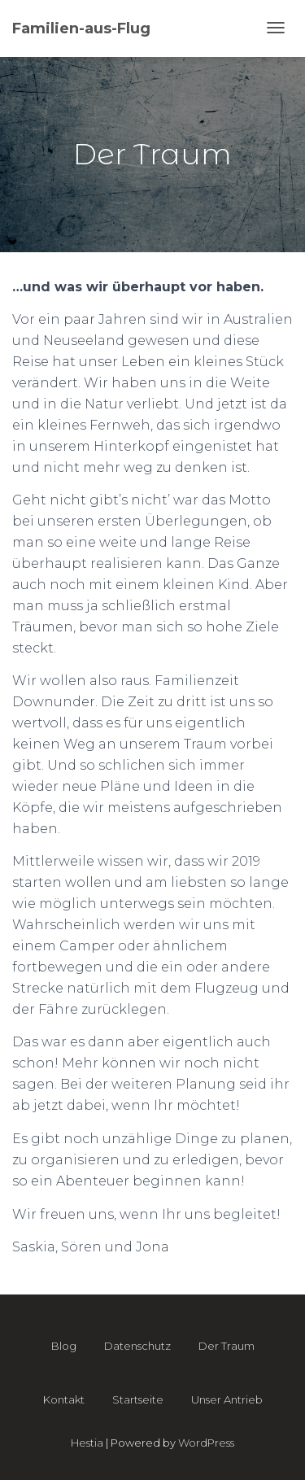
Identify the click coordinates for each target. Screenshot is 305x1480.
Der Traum (226, 1345)
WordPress (206, 1442)
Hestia (87, 1442)
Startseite (137, 1399)
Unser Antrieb (227, 1399)
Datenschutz (137, 1345)
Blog (63, 1345)
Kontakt (64, 1399)
